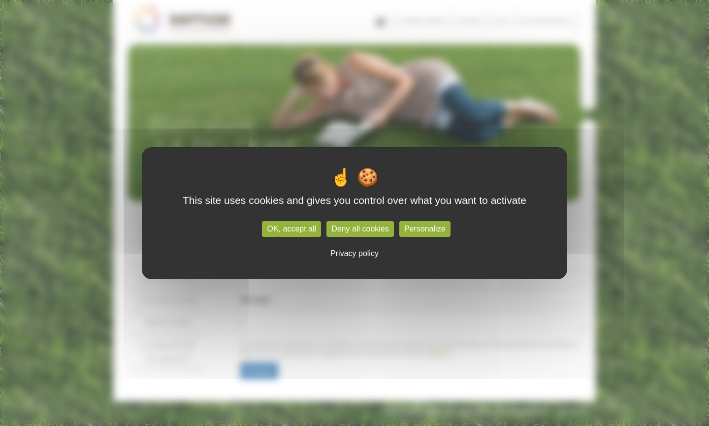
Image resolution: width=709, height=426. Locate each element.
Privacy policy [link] (354, 253)
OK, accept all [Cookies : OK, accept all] (291, 229)
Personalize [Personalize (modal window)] (425, 229)
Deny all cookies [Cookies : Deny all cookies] (360, 229)
